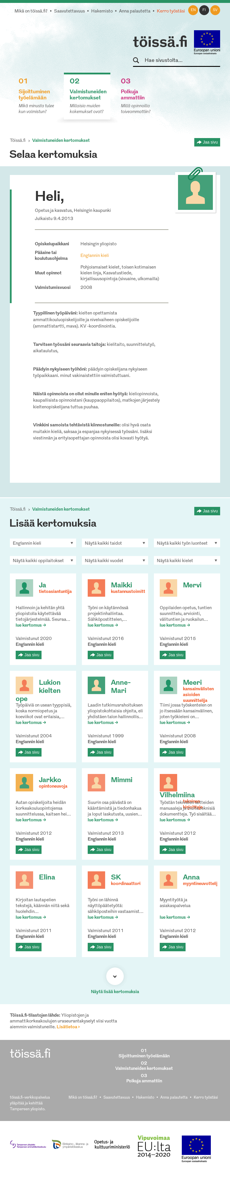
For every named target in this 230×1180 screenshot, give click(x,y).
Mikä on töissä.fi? (31, 11)
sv (215, 10)
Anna (191, 877)
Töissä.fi (18, 141)
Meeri (192, 683)
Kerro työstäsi (171, 11)
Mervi (192, 585)
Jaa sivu (210, 142)
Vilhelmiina (177, 795)
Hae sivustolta (139, 61)
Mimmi (121, 780)
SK (116, 877)
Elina (47, 877)
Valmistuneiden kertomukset (61, 141)
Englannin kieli (94, 256)
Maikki (121, 585)
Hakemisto (102, 11)
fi (204, 10)
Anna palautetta (134, 11)
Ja (42, 585)
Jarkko (50, 780)
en (193, 10)
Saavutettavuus (69, 11)
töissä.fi (160, 43)
